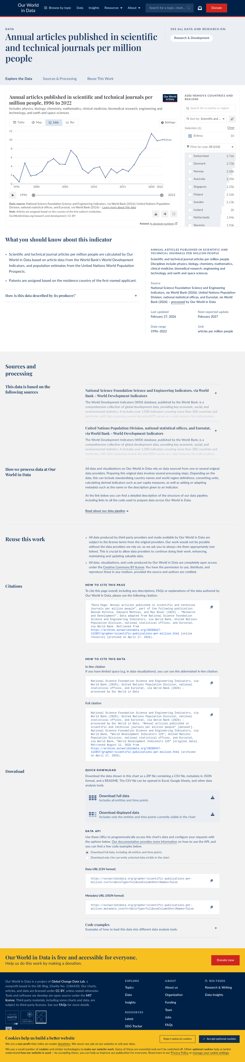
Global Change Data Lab (68, 995)
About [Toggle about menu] (134, 8)
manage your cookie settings (211, 1053)
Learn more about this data (119, 207)
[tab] (19, 123)
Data (80, 8)
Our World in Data (28, 8)
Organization (174, 1008)
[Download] (155, 213)
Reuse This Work (100, 79)
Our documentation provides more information (144, 853)
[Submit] (188, 8)
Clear (231, 127)
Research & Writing (218, 1001)
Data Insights (214, 1008)
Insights (94, 8)
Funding (170, 1016)
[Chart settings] (168, 122)
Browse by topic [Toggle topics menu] (57, 8)
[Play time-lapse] (12, 195)
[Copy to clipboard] (207, 607)
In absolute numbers (162, 223)
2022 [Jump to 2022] (171, 194)
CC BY (71, 216)
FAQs (63, 1018)
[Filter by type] (210, 146)
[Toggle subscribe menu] (199, 8)
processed (178, 302)
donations (64, 1044)
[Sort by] (206, 119)
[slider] (33, 195)
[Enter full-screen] (173, 213)
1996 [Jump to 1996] (23, 194)
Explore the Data (18, 79)
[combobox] (170, 8)
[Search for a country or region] (210, 108)
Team (168, 1023)
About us (171, 1001)
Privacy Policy (179, 1053)
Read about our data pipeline (106, 511)
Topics (129, 1001)
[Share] (164, 213)
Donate (216, 8)
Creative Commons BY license (123, 567)
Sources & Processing (60, 79)
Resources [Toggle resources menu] (113, 8)
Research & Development (191, 38)
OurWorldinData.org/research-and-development (37, 216)
